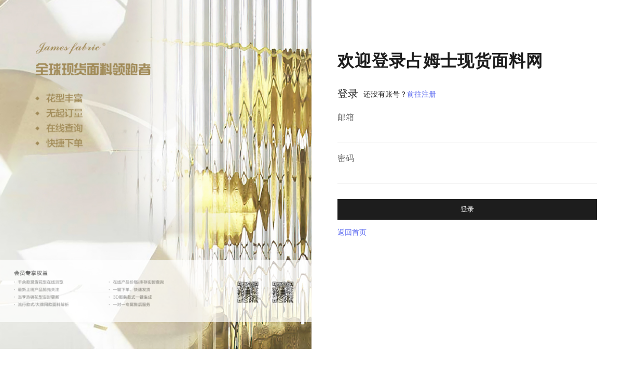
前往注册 (421, 94)
